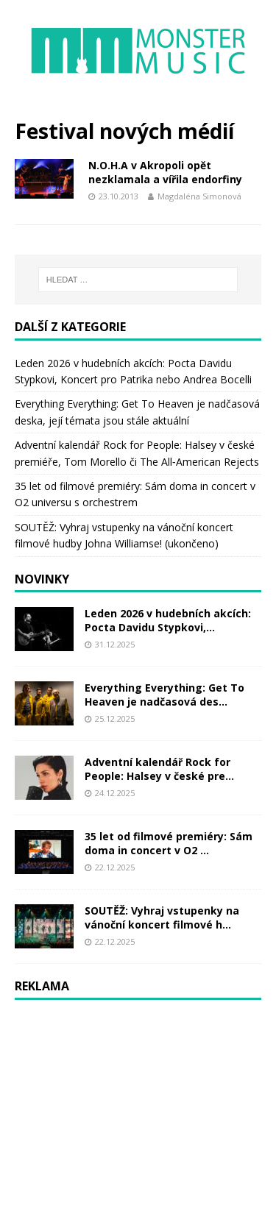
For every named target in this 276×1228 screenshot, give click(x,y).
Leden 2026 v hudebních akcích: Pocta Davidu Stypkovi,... (168, 619)
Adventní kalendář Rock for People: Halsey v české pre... (159, 768)
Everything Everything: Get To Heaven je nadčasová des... (164, 694)
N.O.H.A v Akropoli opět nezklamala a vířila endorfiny (165, 171)
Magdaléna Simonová (199, 196)
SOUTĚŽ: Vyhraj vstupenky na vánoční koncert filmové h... (162, 917)
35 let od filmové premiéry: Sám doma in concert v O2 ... (168, 842)
